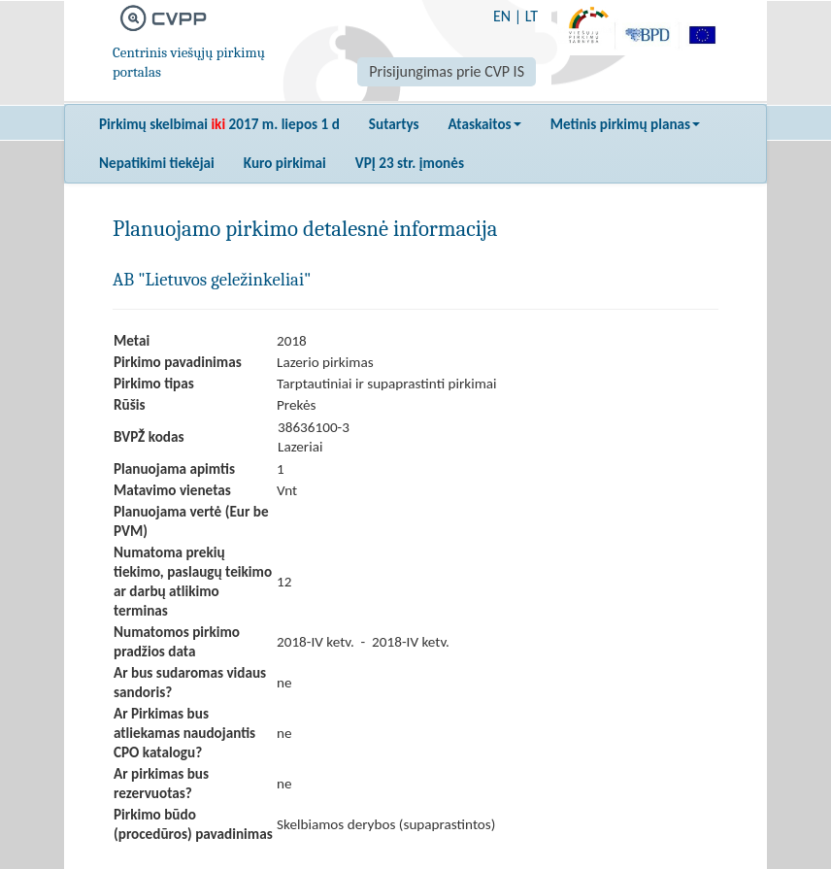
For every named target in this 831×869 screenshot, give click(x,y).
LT (531, 16)
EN (502, 16)
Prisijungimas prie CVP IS (446, 71)
